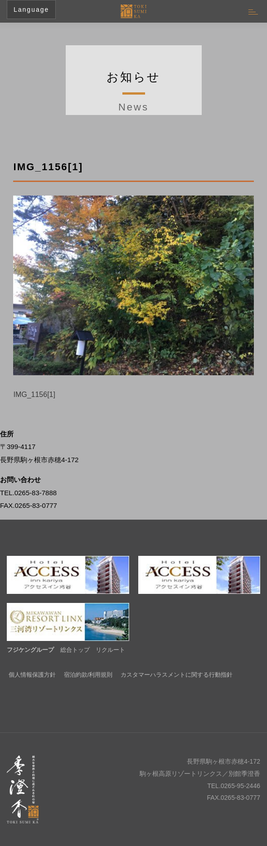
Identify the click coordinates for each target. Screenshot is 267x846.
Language (31, 9)
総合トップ (75, 649)
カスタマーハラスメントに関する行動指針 (177, 674)
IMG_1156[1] (34, 394)
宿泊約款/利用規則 (88, 674)
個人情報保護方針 (32, 674)
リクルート (110, 649)
